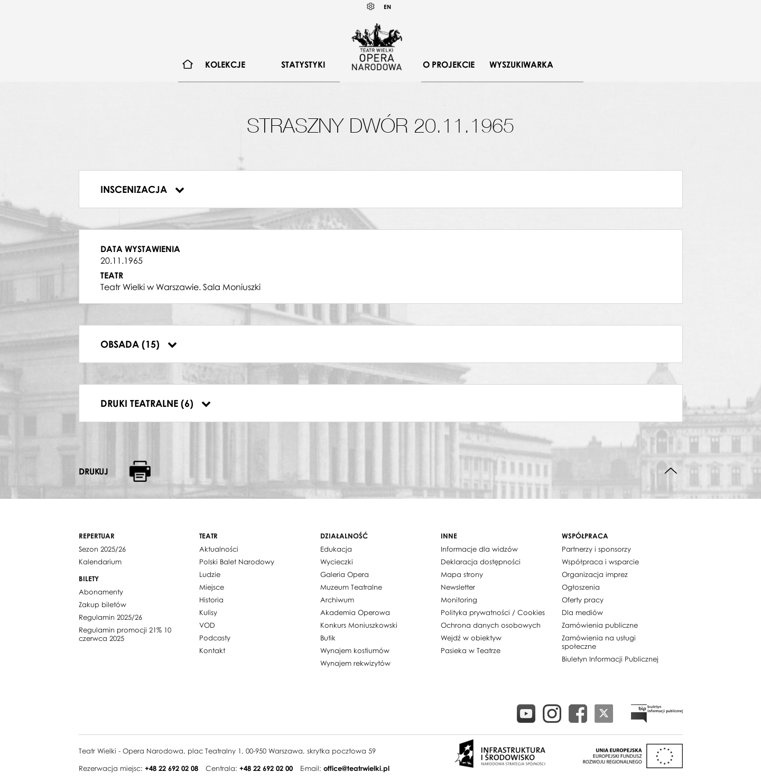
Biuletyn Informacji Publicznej (610, 659)
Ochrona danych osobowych (491, 625)
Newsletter (458, 587)
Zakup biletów (102, 604)
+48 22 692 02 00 (266, 768)
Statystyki (303, 64)
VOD (207, 625)
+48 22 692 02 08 (171, 768)
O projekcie (449, 64)
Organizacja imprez (595, 574)
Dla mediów (582, 612)
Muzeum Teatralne (351, 587)
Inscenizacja (142, 189)
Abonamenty (101, 592)
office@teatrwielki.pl (356, 768)
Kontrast (371, 6)
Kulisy (208, 612)
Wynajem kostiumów (354, 650)
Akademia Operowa (355, 612)
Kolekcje (225, 64)
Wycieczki (336, 561)
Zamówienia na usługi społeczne (599, 642)
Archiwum (337, 599)
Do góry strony (671, 471)
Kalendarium (100, 561)
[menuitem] (188, 65)
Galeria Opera (344, 574)
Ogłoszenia (581, 587)
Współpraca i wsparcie (600, 561)
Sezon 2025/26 (102, 549)
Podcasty (214, 638)
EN (387, 6)
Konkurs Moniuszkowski (358, 625)
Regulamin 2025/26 (110, 617)
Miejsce (211, 587)
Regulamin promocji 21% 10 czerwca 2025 (125, 634)
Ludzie (209, 574)
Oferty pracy (583, 599)
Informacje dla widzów (479, 549)
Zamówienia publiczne (600, 625)
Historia (211, 599)
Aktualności (218, 549)
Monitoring (459, 599)
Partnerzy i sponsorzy (596, 549)
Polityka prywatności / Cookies (493, 612)
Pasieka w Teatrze (470, 650)
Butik (328, 638)
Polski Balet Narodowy (236, 561)
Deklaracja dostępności (481, 561)
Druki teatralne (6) (155, 403)
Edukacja (336, 549)
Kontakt (212, 650)
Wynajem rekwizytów (355, 663)
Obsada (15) (138, 344)
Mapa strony (462, 574)
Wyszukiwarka (521, 64)
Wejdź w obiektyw (471, 638)
